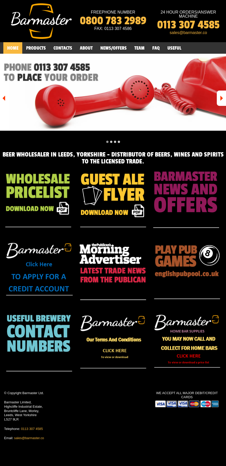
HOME (12, 48)
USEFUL (174, 48)
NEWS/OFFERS (113, 48)
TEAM (139, 48)
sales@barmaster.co (29, 438)
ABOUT (86, 48)
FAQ (156, 48)
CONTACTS (62, 48)
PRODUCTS (36, 48)
